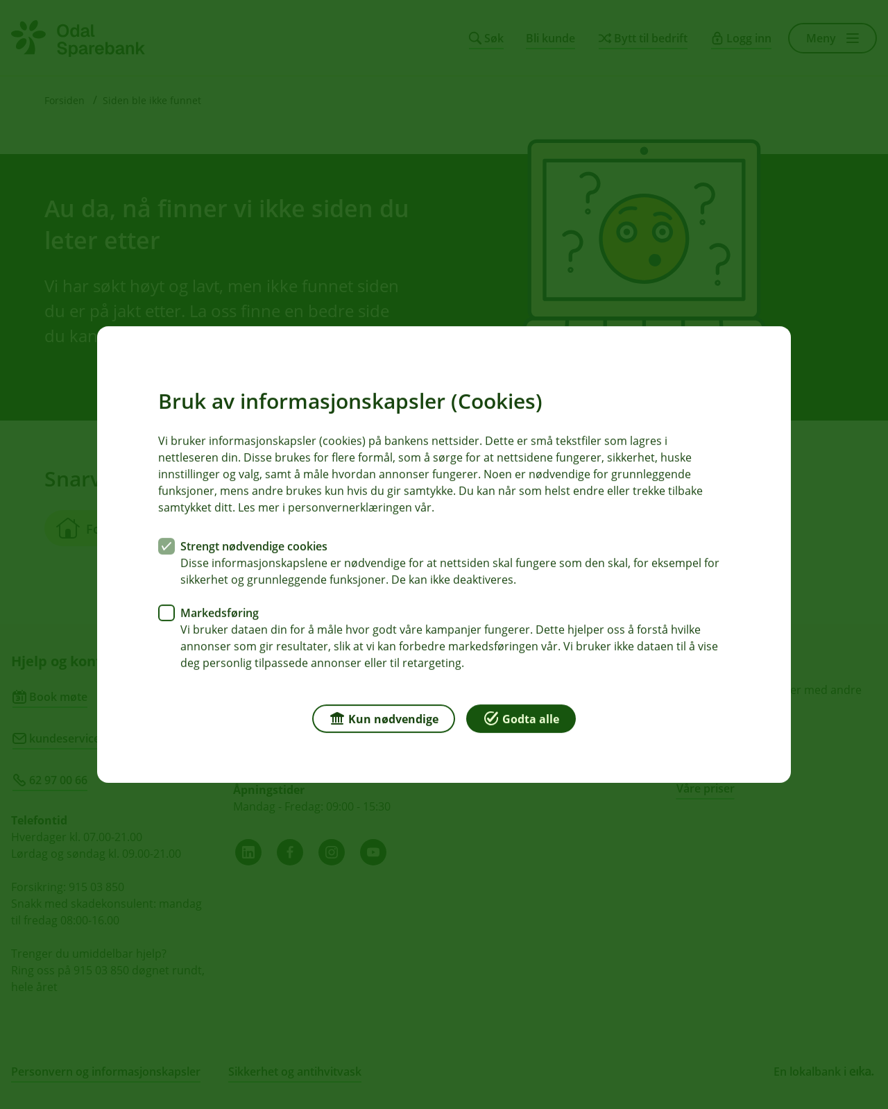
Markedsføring (219, 612)
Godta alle (521, 718)
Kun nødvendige (383, 718)
